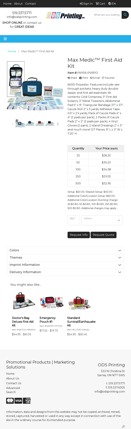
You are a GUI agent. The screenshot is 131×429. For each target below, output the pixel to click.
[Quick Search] (105, 15)
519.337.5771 (22, 13)
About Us (12, 378)
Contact (30, 3)
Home (7, 3)
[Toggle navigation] (5, 38)
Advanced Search (13, 390)
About (18, 3)
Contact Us (13, 383)
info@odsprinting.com (22, 17)
